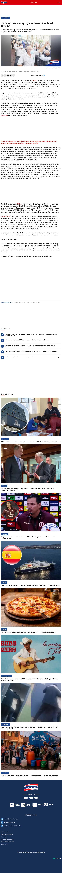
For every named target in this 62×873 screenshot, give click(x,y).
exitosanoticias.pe (9, 822)
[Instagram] (32, 798)
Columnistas (5, 17)
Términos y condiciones (7, 839)
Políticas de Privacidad (7, 841)
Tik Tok (39, 302)
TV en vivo (4, 837)
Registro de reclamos (7, 834)
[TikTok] (37, 798)
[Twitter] (27, 798)
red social (33, 302)
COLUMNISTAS (17, 302)
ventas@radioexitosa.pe (11, 819)
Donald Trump (5, 216)
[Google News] (35, 798)
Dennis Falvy (26, 302)
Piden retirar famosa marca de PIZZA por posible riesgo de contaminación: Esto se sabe (28, 632)
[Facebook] (25, 798)
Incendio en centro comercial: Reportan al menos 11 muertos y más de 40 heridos (27, 340)
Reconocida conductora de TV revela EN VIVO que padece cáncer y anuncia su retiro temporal (30, 345)
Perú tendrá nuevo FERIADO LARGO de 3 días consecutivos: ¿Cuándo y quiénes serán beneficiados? (31, 351)
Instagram (4, 115)
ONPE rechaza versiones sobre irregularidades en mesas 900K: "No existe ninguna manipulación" (30, 442)
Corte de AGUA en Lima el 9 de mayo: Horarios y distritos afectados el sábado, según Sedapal (29, 775)
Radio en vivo (4, 844)
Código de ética (5, 832)
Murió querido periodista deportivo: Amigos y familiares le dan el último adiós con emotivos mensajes (32, 357)
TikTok (33, 80)
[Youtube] (30, 798)
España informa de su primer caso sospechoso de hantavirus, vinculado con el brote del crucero (30, 585)
